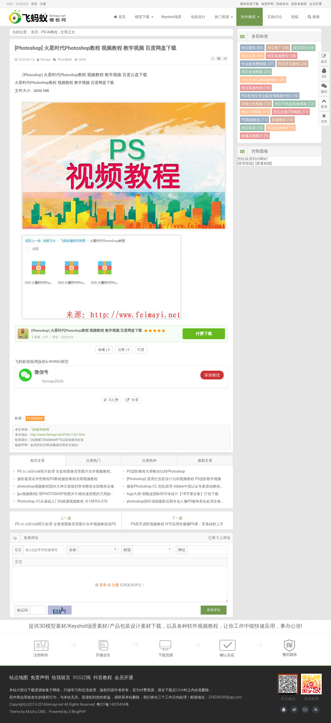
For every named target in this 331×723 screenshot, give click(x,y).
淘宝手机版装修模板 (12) (294, 104)
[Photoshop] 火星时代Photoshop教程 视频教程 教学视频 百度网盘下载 (95, 48)
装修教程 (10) (283, 120)
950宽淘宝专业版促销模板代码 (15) (269, 96)
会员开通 (315, 4)
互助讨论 (274, 17)
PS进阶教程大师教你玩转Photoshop (156, 471)
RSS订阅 (82, 677)
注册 (43, 4)
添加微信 (212, 375)
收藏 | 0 (104, 350)
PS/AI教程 (49, 32)
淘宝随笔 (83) (252, 48)
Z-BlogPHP (77, 712)
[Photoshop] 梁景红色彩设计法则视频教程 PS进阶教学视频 (174, 479)
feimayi (46, 59)
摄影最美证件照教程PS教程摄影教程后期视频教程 (57, 479)
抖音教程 (102, 677)
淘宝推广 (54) (278, 48)
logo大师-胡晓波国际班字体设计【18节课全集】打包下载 (173, 494)
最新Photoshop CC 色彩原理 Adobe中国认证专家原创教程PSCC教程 (181, 486)
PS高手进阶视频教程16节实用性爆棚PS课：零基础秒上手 (177, 524)
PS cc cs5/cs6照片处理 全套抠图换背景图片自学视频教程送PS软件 (71, 471)
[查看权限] (263, 163)
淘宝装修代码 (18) (255, 88)
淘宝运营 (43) (252, 56)
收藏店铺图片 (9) (254, 136)
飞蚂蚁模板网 (38, 17)
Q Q (18, 550)
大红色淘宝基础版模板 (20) (263, 80)
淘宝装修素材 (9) (280, 128)
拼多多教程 (299, 4)
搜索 (314, 17)
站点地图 (18, 677)
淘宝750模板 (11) (255, 112)
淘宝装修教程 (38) (281, 56)
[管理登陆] (245, 163)
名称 (72, 550)
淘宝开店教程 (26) (292, 64)
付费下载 (203, 333)
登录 (34, 4)
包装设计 (198, 17)
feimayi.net (54, 704)
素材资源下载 (249, 4)
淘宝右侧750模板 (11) (290, 112)
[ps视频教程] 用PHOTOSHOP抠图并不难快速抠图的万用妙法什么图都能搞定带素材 (84, 494)
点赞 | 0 (123, 350)
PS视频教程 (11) (254, 120)
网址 (181, 550)
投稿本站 (282, 4)
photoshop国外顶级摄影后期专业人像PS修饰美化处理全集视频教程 (181, 501)
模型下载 (142, 17)
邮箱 (127, 550)
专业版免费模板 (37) (257, 64)
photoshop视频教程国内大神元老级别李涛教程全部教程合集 (65, 486)
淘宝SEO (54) (303, 48)
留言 (324, 57)
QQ (324, 72)
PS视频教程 (35, 418)
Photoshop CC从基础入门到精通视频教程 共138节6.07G (62, 501)
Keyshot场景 (171, 17)
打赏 (141, 350)
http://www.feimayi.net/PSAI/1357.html (58, 434)
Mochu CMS (35, 712)
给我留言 (61, 677)
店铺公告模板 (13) (255, 104)
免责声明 (267, 4)
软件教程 (248, 17)
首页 (120, 17)
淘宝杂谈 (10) (252, 128)
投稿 (294, 17)
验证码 (22, 610)
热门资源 (222, 17)
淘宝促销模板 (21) (255, 72)
